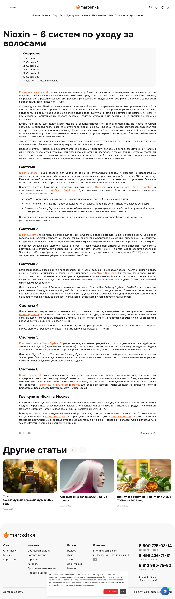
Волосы (46, 15)
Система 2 (32, 62)
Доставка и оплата (39, 550)
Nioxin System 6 (30, 375)
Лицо (55, 15)
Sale (111, 15)
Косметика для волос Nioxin (36, 92)
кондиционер (60, 384)
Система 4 (32, 69)
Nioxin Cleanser (95, 187)
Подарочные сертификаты (129, 15)
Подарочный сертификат (42, 572)
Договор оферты (13, 591)
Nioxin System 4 (29, 314)
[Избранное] (156, 7)
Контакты (33, 563)
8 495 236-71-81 (155, 555)
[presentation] (73, 450)
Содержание (31, 53)
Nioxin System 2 (28, 234)
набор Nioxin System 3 (103, 273)
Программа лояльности (42, 568)
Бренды (36, 15)
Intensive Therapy (121, 416)
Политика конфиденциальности (153, 591)
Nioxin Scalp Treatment (61, 190)
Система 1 (32, 58)
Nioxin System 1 (29, 172)
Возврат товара (37, 555)
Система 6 (32, 76)
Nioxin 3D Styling (55, 416)
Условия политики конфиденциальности (78, 585)
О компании (10, 550)
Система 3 (32, 65)
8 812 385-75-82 (155, 565)
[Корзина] (162, 7)
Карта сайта (10, 559)
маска (75, 384)
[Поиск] (150, 7)
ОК (122, 591)
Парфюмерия (99, 15)
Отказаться (111, 591)
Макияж (86, 15)
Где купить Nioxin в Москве (42, 80)
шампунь (45, 384)
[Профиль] (168, 7)
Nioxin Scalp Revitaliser (138, 187)
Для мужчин (73, 15)
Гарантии (33, 559)
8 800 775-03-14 (155, 546)
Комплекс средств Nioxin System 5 (40, 343)
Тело (62, 15)
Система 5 (32, 73)
